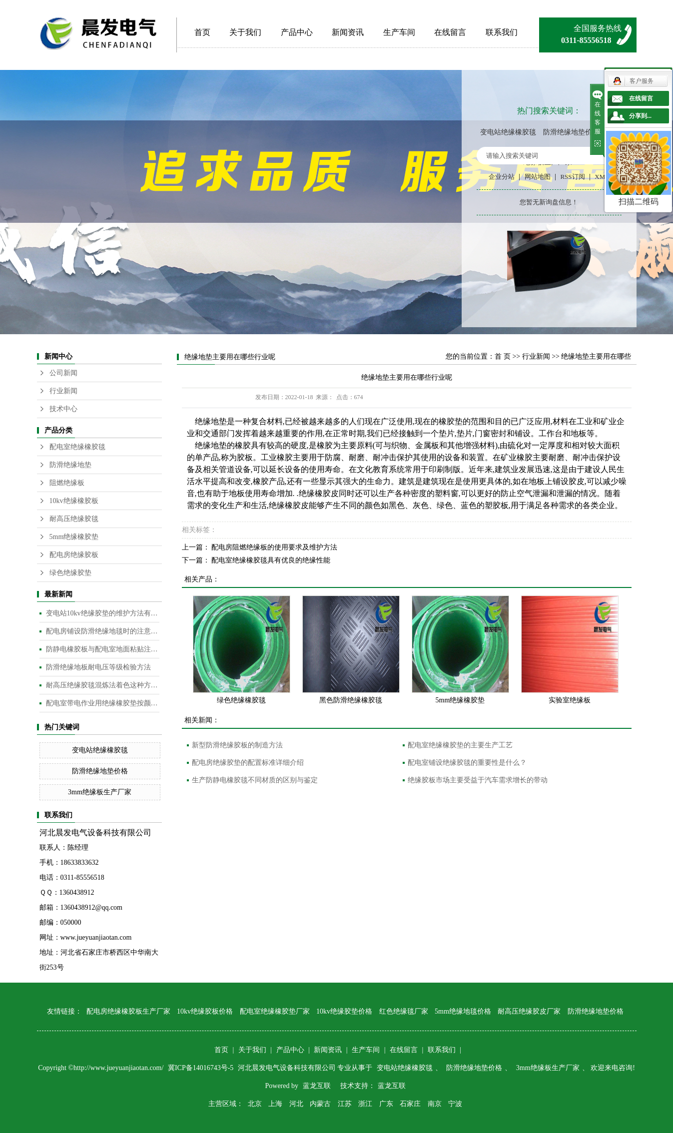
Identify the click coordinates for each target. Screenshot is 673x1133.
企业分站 (502, 176)
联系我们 (502, 32)
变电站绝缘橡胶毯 (508, 132)
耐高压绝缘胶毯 (73, 519)
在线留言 (450, 32)
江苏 (345, 1104)
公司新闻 (63, 373)
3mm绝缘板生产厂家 (99, 792)
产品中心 (297, 32)
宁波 (455, 1104)
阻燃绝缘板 (66, 483)
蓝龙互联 (317, 1086)
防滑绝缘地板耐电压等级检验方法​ (98, 667)
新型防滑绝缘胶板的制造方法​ (237, 745)
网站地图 (538, 176)
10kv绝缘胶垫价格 (344, 1011)
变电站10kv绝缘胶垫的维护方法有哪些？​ (102, 613)
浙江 (365, 1104)
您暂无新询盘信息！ (549, 202)
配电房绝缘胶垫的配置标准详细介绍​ (248, 762)
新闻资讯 (348, 32)
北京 (255, 1104)
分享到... (640, 115)
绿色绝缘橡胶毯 (241, 700)
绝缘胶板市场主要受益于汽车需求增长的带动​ (478, 780)
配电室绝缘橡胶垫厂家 (275, 1011)
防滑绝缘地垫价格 (571, 132)
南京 (435, 1104)
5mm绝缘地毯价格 (463, 1011)
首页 (202, 32)
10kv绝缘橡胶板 (73, 501)
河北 (296, 1104)
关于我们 (245, 32)
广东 (386, 1104)
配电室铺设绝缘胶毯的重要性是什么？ (467, 762)
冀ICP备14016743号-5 (201, 1068)
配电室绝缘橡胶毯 (77, 447)
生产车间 (399, 32)
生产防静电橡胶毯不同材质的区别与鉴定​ (255, 780)
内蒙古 (320, 1104)
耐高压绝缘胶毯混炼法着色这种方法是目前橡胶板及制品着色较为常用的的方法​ (102, 685)
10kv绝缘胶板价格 (205, 1011)
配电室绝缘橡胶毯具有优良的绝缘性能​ (270, 560)
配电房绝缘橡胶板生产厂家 (128, 1011)
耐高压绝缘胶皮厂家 (529, 1011)
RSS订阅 (572, 176)
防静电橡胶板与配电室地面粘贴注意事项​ (102, 649)
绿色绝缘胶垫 (70, 572)
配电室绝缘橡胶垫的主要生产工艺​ (460, 745)
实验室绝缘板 (570, 700)
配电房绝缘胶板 (73, 555)
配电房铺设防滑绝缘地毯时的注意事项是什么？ (102, 631)
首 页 (503, 356)
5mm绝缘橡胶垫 (74, 537)
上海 (275, 1104)
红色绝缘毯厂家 (403, 1011)
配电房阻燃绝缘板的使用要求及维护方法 (274, 547)
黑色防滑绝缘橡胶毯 (350, 700)
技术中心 (63, 409)
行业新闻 (63, 391)
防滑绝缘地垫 (70, 465)
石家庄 (410, 1104)
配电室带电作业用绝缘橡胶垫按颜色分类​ (102, 703)
